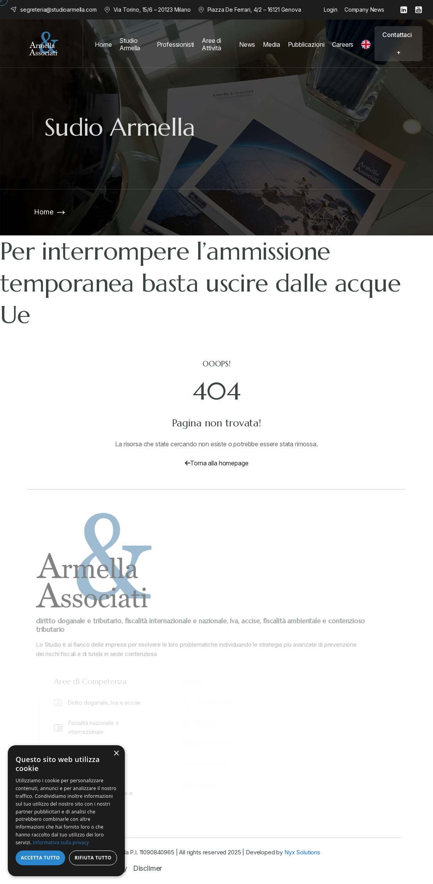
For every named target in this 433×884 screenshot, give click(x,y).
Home (43, 212)
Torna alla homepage (216, 463)
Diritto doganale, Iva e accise (105, 702)
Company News (364, 9)
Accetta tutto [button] (40, 857)
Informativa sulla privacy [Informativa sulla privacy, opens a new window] (61, 842)
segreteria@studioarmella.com (58, 10)
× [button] (116, 754)
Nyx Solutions (302, 852)
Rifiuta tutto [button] (93, 857)
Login (330, 9)
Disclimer (147, 868)
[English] (367, 44)
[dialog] (66, 810)
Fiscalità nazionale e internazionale (94, 727)
